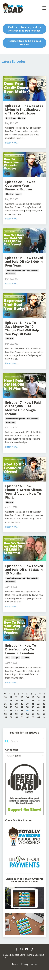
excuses (18, 194)
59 (11, 717)
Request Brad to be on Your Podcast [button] (24, 42)
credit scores (11, 118)
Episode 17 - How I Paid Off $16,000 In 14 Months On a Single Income (23, 408)
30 (27, 703)
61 (22, 717)
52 (16, 714)
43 (11, 710)
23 (33, 700)
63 (33, 717)
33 (44, 703)
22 (27, 700)
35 (11, 707)
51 (11, 714)
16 (38, 697)
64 (38, 717)
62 (27, 717)
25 (44, 700)
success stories (32, 270)
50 (5, 714)
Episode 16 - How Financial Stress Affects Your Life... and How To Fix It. (23, 491)
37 (22, 707)
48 (38, 710)
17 (44, 697)
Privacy (24, 964)
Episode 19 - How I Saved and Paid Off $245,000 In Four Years (24, 261)
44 (16, 710)
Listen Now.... (11, 142)
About (34, 964)
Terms (15, 964)
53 (22, 714)
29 (22, 703)
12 (16, 697)
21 (22, 700)
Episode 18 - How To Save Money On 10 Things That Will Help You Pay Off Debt (22, 328)
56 (38, 714)
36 (16, 707)
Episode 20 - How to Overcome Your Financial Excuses (20, 185)
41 (44, 707)
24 (38, 700)
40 (38, 707)
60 (16, 717)
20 (16, 700)
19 (11, 700)
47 (33, 710)
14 (27, 697)
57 (44, 714)
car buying (15, 658)
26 (5, 703)
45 (22, 710)
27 (11, 703)
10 (5, 697)
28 (16, 703)
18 (5, 700)
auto (7, 658)
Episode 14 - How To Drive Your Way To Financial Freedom (20, 649)
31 (33, 703)
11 (11, 697)
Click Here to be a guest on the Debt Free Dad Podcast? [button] (24, 28)
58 (5, 717)
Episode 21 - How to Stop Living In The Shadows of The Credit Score (24, 109)
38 (27, 707)
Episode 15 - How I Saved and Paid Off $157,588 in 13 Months (24, 569)
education (21, 118)
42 (5, 710)
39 (33, 707)
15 (33, 697)
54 (27, 714)
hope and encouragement (15, 270)
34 (5, 707)
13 (22, 697)
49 (44, 710)
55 (33, 714)
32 (38, 703)
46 (27, 710)
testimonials (10, 274)
